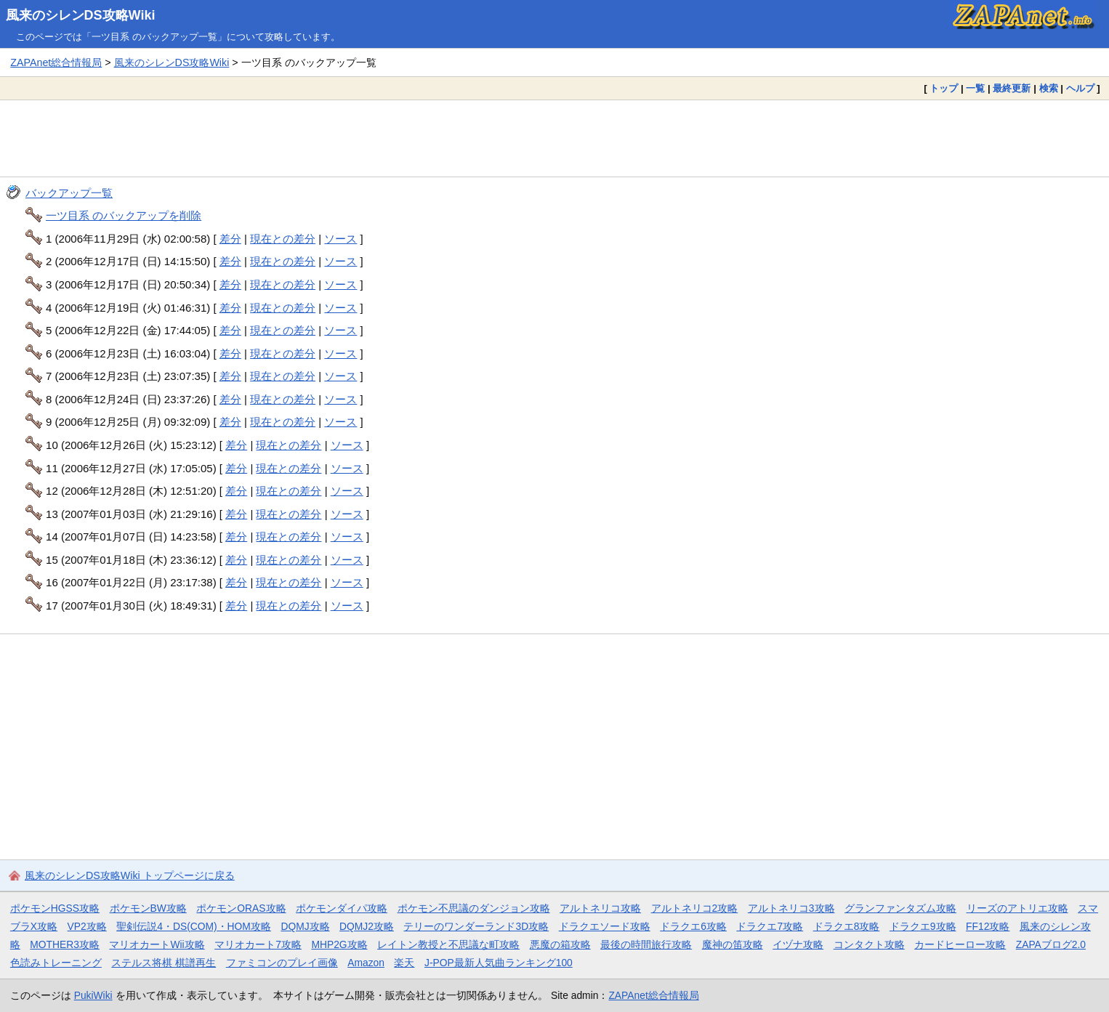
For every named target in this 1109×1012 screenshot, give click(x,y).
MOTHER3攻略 (65, 944)
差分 (230, 238)
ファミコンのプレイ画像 (282, 962)
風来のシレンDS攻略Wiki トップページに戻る (130, 875)
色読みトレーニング (56, 962)
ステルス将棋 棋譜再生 (163, 962)
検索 (1048, 88)
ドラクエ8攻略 (846, 926)
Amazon (365, 962)
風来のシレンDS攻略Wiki (81, 15)
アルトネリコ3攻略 (791, 908)
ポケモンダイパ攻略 (341, 908)
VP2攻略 (87, 926)
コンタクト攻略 (869, 944)
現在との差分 (282, 238)
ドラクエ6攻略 (693, 926)
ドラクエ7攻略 (769, 926)
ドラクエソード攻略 (604, 926)
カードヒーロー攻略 (960, 944)
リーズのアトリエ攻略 (1017, 908)
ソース (340, 238)
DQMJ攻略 (305, 926)
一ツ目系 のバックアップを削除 (123, 215)
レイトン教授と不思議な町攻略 (448, 944)
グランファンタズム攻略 (900, 908)
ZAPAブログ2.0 (1051, 944)
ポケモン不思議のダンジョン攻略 (474, 908)
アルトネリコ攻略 (600, 908)
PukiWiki (93, 995)
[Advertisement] (554, 138)
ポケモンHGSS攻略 (55, 908)
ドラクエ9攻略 (923, 926)
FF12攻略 (987, 926)
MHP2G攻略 (339, 944)
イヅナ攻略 (798, 944)
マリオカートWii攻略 (156, 944)
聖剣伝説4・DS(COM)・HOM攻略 (193, 926)
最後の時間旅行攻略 (646, 944)
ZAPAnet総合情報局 (56, 62)
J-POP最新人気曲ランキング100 (498, 962)
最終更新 (1012, 88)
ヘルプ (1080, 88)
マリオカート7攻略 (258, 944)
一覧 (975, 88)
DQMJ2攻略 (366, 926)
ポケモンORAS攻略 (241, 908)
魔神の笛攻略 (732, 944)
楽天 (404, 962)
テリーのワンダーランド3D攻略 (476, 926)
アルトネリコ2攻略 (694, 908)
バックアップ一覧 (69, 193)
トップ (943, 88)
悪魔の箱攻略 (560, 944)
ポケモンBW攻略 (148, 908)
